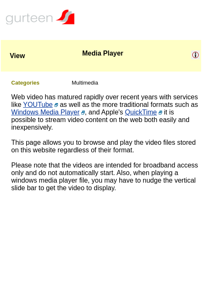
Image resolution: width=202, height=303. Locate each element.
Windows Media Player (45, 112)
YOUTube (38, 104)
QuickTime (141, 112)
